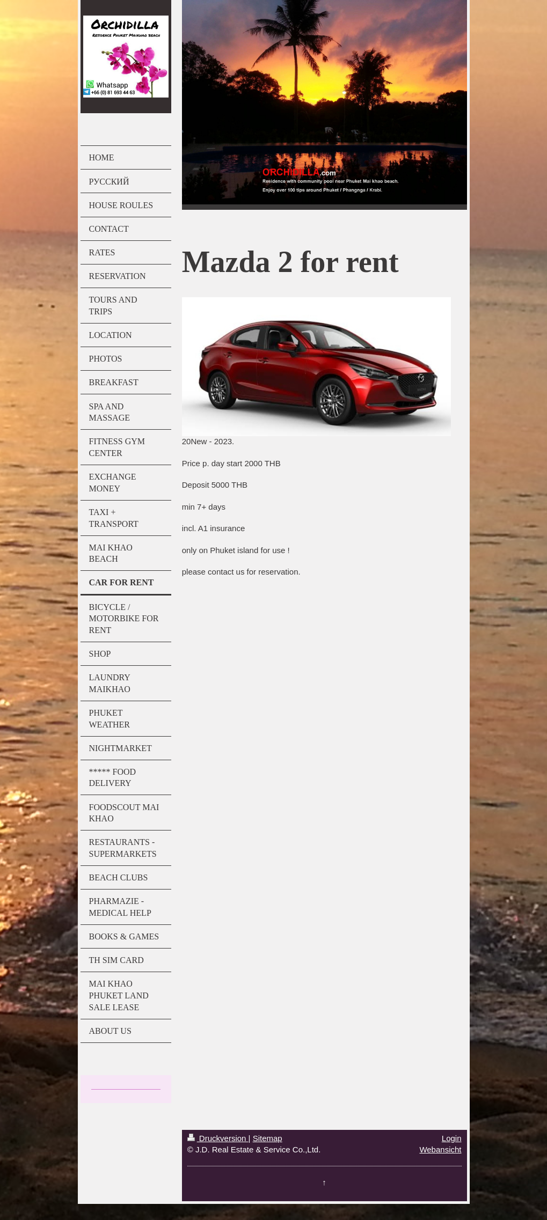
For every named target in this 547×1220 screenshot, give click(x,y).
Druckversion (218, 1138)
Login (452, 1138)
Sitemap (267, 1138)
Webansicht (440, 1149)
